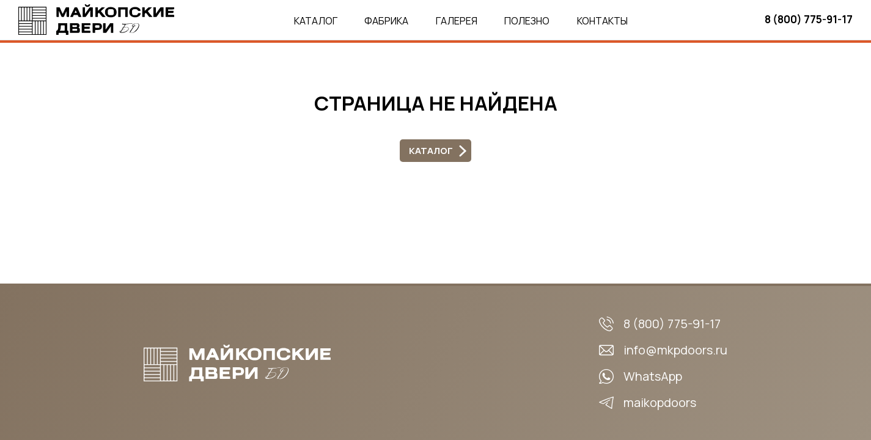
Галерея (456, 21)
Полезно (526, 21)
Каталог (315, 21)
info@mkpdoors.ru (675, 350)
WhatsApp (652, 376)
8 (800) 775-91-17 (809, 19)
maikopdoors (659, 402)
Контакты (602, 21)
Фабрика (386, 21)
